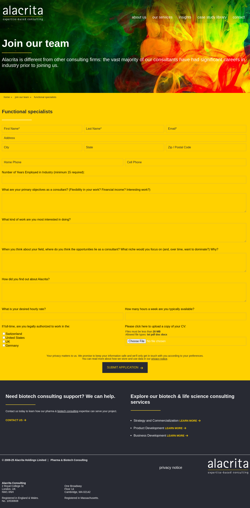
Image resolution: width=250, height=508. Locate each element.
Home (7, 97)
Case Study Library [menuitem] (212, 17)
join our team (22, 97)
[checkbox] (62, 340)
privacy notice (159, 358)
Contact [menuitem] (239, 17)
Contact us (14, 420)
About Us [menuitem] (139, 17)
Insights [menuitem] (185, 17)
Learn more (188, 420)
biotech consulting (68, 411)
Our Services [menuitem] (162, 17)
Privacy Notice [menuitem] (170, 467)
